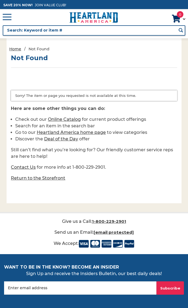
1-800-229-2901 (109, 221)
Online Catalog (64, 119)
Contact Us (23, 167)
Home (15, 49)
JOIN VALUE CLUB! (50, 5)
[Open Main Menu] (7, 17)
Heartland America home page (71, 132)
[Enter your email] (80, 288)
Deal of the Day (61, 138)
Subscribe (170, 288)
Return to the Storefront (38, 178)
